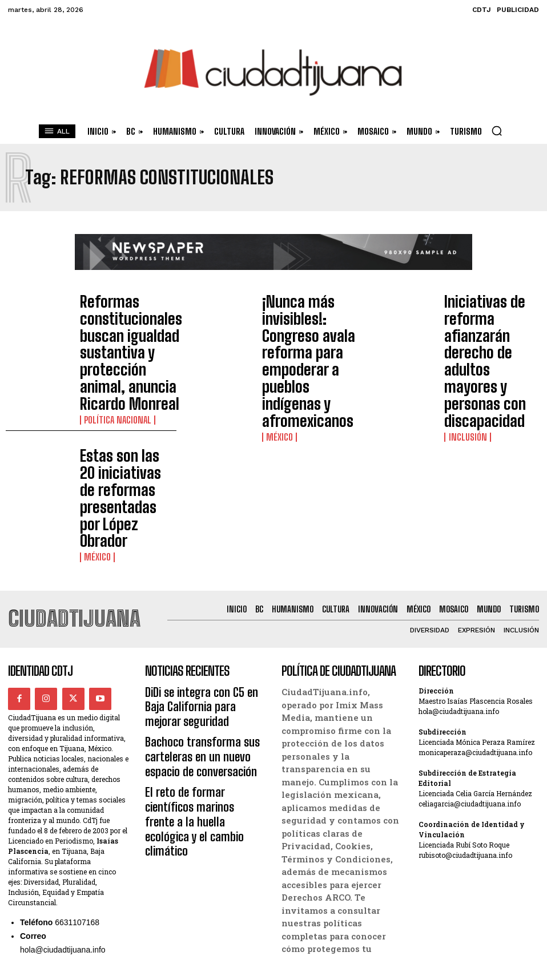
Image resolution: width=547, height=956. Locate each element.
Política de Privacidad (329, 892)
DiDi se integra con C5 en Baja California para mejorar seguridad (198, 555)
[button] (496, 130)
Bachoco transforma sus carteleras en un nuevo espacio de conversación (200, 594)
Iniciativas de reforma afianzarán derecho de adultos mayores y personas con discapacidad (486, 318)
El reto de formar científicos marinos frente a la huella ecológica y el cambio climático (202, 632)
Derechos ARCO (314, 866)
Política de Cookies (322, 879)
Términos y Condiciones (334, 904)
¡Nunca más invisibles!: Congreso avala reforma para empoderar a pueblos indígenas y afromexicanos (307, 318)
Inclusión (464, 350)
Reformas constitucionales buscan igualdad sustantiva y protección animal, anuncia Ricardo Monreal (127, 318)
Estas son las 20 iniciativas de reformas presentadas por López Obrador (124, 388)
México (277, 350)
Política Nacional (111, 350)
